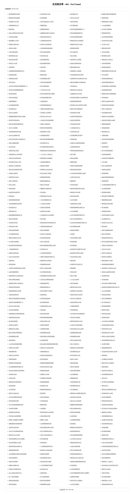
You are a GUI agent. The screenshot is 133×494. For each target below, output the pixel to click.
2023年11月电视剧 (13, 127)
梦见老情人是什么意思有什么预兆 (78, 105)
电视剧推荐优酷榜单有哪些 (47, 363)
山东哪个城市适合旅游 (107, 419)
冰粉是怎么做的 (13, 48)
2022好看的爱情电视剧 (107, 36)
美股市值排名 (105, 366)
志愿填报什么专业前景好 (76, 291)
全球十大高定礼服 (44, 241)
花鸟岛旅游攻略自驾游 (45, 97)
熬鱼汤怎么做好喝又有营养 (108, 272)
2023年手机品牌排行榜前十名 (77, 215)
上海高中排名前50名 (75, 177)
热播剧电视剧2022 (44, 351)
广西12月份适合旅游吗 (107, 442)
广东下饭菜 (104, 162)
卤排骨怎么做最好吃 (107, 256)
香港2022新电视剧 (44, 230)
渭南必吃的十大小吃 (107, 480)
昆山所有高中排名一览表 (15, 162)
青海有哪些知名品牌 (45, 332)
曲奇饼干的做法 (105, 309)
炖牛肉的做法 (73, 245)
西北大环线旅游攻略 (45, 52)
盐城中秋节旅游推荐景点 (46, 355)
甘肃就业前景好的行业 (107, 484)
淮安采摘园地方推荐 (14, 336)
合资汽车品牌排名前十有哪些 (47, 93)
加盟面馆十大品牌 (44, 374)
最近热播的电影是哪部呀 (108, 264)
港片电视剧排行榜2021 (45, 457)
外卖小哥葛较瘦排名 (107, 298)
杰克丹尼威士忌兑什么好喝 (76, 328)
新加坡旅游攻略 (13, 74)
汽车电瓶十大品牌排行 (45, 112)
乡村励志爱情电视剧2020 (108, 82)
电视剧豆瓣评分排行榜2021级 (109, 71)
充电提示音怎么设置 (14, 150)
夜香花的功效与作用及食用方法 (48, 222)
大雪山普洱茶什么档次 (75, 256)
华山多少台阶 (12, 146)
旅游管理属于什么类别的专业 (16, 275)
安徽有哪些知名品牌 (45, 264)
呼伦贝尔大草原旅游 (75, 317)
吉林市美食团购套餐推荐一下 (77, 29)
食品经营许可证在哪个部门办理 (78, 249)
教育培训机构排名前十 (107, 401)
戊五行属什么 (12, 82)
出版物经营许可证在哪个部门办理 (78, 78)
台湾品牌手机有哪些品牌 (108, 158)
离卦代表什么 (105, 385)
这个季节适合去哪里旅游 (108, 382)
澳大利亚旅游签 (13, 93)
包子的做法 (43, 192)
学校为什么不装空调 (14, 355)
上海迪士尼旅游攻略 (75, 446)
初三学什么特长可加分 (14, 306)
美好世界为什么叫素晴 (75, 59)
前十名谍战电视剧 (44, 476)
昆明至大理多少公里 (45, 321)
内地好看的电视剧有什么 (76, 454)
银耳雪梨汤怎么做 (13, 55)
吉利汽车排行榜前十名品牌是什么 (17, 139)
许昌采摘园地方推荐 (107, 112)
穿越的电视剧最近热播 (75, 101)
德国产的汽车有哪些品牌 (76, 109)
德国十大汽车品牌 (44, 184)
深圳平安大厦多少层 (107, 253)
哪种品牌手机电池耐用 (14, 17)
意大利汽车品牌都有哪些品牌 (16, 90)
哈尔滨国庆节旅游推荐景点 (15, 245)
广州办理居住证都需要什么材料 (78, 173)
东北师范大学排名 (13, 222)
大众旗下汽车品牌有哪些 (76, 325)
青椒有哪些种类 (13, 351)
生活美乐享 (62, 489)
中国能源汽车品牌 (106, 211)
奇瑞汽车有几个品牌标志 (76, 480)
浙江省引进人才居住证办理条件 (109, 408)
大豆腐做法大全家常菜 (107, 359)
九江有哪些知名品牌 (14, 234)
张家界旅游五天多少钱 (45, 196)
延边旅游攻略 (12, 385)
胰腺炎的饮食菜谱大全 (45, 389)
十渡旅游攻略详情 (74, 306)
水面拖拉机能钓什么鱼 (45, 306)
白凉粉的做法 (73, 416)
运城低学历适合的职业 (14, 317)
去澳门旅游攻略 (74, 283)
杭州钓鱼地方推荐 (106, 313)
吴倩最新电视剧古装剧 (75, 332)
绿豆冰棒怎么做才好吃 (75, 397)
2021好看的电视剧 (106, 188)
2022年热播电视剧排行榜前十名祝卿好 (79, 473)
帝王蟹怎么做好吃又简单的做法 (16, 370)
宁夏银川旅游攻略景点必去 (47, 109)
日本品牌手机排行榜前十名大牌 (109, 351)
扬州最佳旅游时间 (106, 67)
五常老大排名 (12, 378)
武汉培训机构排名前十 (107, 423)
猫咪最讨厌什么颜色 (14, 328)
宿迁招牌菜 (11, 67)
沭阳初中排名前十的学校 (76, 294)
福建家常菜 (73, 181)
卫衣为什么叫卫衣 (106, 249)
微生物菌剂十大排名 (14, 40)
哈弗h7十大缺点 (74, 359)
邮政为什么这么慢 (106, 469)
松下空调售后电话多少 (45, 272)
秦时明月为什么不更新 (14, 435)
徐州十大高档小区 (74, 344)
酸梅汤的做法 (43, 404)
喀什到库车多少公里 (75, 355)
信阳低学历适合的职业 (14, 287)
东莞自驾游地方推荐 (45, 416)
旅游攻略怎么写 (74, 14)
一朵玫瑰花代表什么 (75, 127)
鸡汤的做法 (73, 423)
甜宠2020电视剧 (74, 158)
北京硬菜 (72, 234)
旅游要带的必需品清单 (14, 412)
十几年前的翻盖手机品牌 (46, 465)
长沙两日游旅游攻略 (45, 298)
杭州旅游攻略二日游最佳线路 (109, 86)
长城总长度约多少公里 (75, 302)
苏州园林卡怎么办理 (14, 21)
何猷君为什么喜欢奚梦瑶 (108, 116)
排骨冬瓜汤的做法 (44, 397)
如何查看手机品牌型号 (14, 192)
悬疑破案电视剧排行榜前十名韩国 (17, 116)
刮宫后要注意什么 (44, 143)
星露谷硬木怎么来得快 (45, 260)
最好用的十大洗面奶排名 (15, 165)
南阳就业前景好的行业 (45, 36)
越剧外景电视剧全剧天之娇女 (77, 188)
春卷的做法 (43, 71)
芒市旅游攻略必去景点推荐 (76, 74)
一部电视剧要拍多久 (14, 249)
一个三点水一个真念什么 (46, 154)
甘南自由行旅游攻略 (45, 207)
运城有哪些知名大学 (14, 25)
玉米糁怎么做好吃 (13, 173)
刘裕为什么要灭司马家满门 (108, 336)
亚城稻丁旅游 (105, 435)
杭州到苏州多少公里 (107, 328)
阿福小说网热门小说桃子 (46, 291)
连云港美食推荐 (44, 340)
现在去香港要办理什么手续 (47, 427)
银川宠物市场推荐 (106, 431)
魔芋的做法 (104, 226)
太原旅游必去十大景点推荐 (15, 154)
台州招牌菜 (43, 408)
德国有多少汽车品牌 (75, 192)
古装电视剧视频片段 (45, 162)
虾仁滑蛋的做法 (74, 25)
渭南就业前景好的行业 (107, 237)
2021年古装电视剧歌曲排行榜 (16, 404)
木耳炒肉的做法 (44, 401)
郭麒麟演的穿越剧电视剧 (76, 404)
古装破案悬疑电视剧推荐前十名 (16, 71)
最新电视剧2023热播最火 (46, 158)
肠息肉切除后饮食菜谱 (75, 169)
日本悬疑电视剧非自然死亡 (15, 203)
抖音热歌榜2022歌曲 (75, 112)
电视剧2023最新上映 (14, 465)
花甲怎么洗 (104, 378)
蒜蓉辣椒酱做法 (13, 101)
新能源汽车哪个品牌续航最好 (109, 93)
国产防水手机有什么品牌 (46, 366)
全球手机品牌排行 (13, 457)
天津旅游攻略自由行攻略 (15, 131)
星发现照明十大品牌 (45, 131)
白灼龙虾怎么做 (13, 374)
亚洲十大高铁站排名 (107, 109)
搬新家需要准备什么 (45, 287)
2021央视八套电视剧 (14, 241)
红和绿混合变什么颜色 (45, 461)
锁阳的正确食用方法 (45, 181)
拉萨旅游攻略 (105, 173)
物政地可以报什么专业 (75, 287)
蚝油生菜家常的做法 (45, 63)
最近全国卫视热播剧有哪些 (47, 139)
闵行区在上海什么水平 (45, 116)
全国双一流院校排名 (45, 124)
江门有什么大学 (105, 44)
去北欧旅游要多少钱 (75, 382)
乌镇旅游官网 (105, 181)
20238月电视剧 (73, 200)
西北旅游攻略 (73, 241)
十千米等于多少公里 (45, 90)
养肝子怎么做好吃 (13, 112)
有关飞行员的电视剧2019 (76, 218)
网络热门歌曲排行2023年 (15, 237)
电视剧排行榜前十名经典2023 (16, 283)
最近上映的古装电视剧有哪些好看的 (49, 344)
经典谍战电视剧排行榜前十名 (77, 207)
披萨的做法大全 (105, 131)
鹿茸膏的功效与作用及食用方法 (48, 150)
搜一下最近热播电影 (14, 476)
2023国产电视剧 (105, 344)
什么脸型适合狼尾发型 (45, 253)
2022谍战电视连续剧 (14, 105)
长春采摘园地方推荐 (45, 78)
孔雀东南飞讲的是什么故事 (108, 120)
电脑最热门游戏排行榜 (45, 188)
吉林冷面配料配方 (106, 457)
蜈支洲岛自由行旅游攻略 (108, 105)
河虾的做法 (43, 309)
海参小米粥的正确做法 (14, 279)
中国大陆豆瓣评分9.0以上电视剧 (17, 438)
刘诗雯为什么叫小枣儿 (107, 222)
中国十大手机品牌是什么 (46, 435)
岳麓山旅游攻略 (74, 363)
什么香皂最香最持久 (75, 469)
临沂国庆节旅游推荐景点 (76, 116)
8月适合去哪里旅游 (106, 397)
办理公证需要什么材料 (75, 237)
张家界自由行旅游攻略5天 (15, 382)
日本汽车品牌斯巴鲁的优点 (15, 397)
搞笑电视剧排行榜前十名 (108, 438)
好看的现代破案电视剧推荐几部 (78, 461)
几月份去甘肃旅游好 (14, 309)
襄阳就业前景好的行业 (75, 442)
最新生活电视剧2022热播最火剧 (78, 82)
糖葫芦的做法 (43, 74)
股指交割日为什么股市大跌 (76, 457)
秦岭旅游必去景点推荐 (107, 203)
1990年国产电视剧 (13, 408)
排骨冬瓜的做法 (13, 484)
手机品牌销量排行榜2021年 (108, 340)
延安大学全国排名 (106, 234)
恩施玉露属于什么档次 (107, 260)
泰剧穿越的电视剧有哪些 (46, 317)
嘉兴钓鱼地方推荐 (74, 196)
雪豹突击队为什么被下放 (76, 90)
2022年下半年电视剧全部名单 (16, 431)
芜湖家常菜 (104, 143)
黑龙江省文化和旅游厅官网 (15, 169)
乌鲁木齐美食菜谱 (74, 366)
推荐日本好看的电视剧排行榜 (16, 124)
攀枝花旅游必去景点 (75, 67)
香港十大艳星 (73, 275)
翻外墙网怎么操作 (106, 55)
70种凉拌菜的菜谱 (106, 63)
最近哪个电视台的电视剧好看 (109, 14)
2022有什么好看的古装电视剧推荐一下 (18, 86)
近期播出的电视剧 (74, 476)
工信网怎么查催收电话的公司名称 (17, 268)
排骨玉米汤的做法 (13, 97)
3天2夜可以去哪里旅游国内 (47, 279)
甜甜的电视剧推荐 (106, 124)
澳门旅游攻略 (105, 207)
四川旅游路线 (43, 17)
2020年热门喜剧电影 (107, 29)
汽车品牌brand (73, 86)
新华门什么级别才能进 (45, 268)
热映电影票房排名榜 (14, 450)
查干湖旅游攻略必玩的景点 (47, 146)
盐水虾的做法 (73, 465)
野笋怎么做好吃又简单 (75, 340)
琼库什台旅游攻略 (13, 218)
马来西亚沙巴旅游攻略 (107, 404)
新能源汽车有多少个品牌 (76, 44)
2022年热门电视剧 (74, 484)
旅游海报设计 (43, 294)
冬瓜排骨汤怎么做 (74, 131)
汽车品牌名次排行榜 (75, 124)
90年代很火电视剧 (13, 36)
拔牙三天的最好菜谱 (107, 165)
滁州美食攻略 (12, 264)
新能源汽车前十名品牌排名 (76, 40)
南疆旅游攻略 (73, 162)
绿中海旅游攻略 (44, 438)
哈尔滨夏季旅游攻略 (75, 226)
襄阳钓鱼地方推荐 (106, 48)
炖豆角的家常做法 (44, 59)
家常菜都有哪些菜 (106, 306)
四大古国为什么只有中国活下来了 (110, 465)
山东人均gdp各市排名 (14, 256)
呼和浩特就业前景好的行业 (76, 150)
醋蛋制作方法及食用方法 (76, 427)
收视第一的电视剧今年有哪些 (16, 419)
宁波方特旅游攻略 (13, 52)
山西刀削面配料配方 (14, 272)
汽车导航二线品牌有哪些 (15, 416)
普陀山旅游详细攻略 (14, 230)
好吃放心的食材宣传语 (75, 63)
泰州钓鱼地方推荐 (44, 313)
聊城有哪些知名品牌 (107, 200)
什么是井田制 (12, 389)
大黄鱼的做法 (73, 139)
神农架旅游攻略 (105, 127)
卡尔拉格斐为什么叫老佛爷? (47, 215)
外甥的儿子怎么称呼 (14, 347)
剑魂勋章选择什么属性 (75, 203)
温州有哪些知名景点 (75, 385)
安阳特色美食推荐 (44, 325)
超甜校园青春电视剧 (45, 177)
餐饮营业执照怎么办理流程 (47, 412)
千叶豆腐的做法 (74, 389)
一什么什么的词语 (74, 279)
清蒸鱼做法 (11, 260)
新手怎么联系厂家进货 (45, 173)
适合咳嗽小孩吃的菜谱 (45, 378)
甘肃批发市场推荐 (106, 169)
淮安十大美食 (12, 184)
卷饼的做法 (104, 355)
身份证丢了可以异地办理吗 (47, 347)
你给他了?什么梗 (13, 63)
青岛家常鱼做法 (105, 317)
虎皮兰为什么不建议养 (75, 401)
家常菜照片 (43, 393)
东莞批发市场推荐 (106, 294)
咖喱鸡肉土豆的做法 (107, 412)
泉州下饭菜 (43, 218)
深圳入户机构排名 (13, 181)
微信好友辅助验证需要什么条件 (48, 245)
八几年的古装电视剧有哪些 (15, 344)
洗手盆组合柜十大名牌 (107, 393)
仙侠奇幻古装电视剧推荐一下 (16, 302)
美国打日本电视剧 (13, 461)
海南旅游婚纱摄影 (44, 382)
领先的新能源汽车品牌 (14, 14)
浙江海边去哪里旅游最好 (76, 36)
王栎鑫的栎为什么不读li (76, 93)
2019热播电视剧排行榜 (45, 423)
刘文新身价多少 (13, 109)
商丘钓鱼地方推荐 (13, 59)
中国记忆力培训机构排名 (15, 158)
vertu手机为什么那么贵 (75, 438)
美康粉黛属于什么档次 (107, 21)
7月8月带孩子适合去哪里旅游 (77, 313)
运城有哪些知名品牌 (75, 336)
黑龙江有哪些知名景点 (75, 408)
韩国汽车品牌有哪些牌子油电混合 (17, 298)
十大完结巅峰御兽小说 (45, 200)
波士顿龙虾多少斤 (106, 218)
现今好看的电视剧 (106, 476)
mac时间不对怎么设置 (107, 40)
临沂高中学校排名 (106, 450)
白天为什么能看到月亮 (14, 135)
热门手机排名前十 (106, 302)
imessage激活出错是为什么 (15, 473)
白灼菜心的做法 (74, 184)
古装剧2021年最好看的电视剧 (77, 143)
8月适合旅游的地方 (106, 154)
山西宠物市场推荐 (44, 328)
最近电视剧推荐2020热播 (15, 291)
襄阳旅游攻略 (105, 17)
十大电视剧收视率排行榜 (46, 446)
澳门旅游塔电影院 (13, 321)
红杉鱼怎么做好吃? (13, 325)
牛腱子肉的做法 (74, 21)
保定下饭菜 (73, 154)
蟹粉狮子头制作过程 (14, 44)
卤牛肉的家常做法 (44, 302)
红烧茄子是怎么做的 (45, 211)
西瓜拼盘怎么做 (44, 385)
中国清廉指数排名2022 (107, 416)
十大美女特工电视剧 (45, 203)
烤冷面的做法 (12, 340)
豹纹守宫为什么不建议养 (108, 363)
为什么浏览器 (105, 74)
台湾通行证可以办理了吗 (76, 264)
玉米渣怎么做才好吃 (14, 427)
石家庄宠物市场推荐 (75, 370)
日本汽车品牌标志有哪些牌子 (109, 454)
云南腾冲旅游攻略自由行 (46, 226)
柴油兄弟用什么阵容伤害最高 (47, 336)
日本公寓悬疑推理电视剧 (76, 435)
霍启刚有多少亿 (13, 211)
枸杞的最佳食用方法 (75, 431)
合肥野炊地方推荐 (13, 78)
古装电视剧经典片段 (107, 90)
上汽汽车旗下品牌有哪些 (108, 321)
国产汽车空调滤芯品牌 (75, 450)
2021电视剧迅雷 (74, 374)
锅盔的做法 (73, 260)
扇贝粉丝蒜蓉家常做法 (107, 78)
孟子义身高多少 (74, 52)
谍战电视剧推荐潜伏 (107, 347)
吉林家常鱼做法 (13, 359)
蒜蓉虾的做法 (43, 473)
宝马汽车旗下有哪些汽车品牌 (109, 283)
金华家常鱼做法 (105, 275)
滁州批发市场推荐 (74, 230)
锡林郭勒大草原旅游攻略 (15, 363)
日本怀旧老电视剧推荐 (45, 82)
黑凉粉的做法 (12, 188)
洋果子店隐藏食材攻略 (107, 230)
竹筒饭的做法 (105, 97)
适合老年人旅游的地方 (45, 234)
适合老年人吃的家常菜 (45, 44)
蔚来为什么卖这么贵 (14, 393)
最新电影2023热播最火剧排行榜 (78, 393)
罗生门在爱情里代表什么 (46, 431)
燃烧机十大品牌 (44, 419)
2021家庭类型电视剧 (75, 419)
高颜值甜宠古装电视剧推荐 (15, 423)
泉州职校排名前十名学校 (108, 332)
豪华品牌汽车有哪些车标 (108, 196)
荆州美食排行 (43, 442)
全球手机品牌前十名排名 (108, 215)
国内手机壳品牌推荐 (45, 480)
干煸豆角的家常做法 (14, 294)
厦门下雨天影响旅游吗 (107, 150)
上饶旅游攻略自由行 (75, 146)
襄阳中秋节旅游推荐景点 (46, 127)
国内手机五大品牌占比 (107, 370)
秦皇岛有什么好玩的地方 (46, 450)
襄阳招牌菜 (73, 268)
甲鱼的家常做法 (74, 309)
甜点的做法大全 (13, 207)
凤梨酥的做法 (43, 25)
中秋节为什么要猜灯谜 (75, 298)
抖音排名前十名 (44, 249)
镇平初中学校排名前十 (14, 120)
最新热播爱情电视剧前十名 (15, 215)
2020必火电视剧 (105, 52)
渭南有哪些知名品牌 (45, 484)
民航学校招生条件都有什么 (15, 446)
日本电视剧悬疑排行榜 (107, 374)
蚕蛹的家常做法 (74, 378)
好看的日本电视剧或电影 (76, 165)
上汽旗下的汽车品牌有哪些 (47, 120)
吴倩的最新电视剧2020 (45, 105)
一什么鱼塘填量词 (106, 25)
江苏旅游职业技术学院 (45, 40)
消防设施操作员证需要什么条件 (48, 275)
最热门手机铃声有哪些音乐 (15, 332)
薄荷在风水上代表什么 (107, 59)
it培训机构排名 (44, 101)
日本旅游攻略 (105, 279)
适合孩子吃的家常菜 (75, 120)
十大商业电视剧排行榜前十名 (109, 184)
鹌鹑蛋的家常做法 (106, 33)
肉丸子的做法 (73, 55)
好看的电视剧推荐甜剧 (14, 200)
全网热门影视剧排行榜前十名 (47, 256)
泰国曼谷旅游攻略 (44, 370)
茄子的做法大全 (44, 469)
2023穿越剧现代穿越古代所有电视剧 (18, 454)
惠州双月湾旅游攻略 (75, 412)
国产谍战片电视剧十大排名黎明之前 (79, 97)
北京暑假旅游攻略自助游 (46, 48)
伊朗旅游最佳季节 (44, 283)
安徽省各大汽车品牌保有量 (76, 347)
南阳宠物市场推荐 (74, 48)
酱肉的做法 (11, 29)
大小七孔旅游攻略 (106, 291)
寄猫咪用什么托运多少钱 (46, 169)
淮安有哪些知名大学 (75, 351)
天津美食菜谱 (105, 146)
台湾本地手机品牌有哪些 (108, 139)
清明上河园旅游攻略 (14, 143)
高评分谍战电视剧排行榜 (76, 33)
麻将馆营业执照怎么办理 (76, 321)
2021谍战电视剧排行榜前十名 (16, 366)
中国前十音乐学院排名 (107, 245)
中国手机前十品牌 (13, 226)
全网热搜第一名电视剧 (75, 71)
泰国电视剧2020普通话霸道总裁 (16, 313)
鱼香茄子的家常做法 (14, 253)
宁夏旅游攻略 (105, 135)
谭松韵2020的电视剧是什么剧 (109, 389)
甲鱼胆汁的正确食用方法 (15, 469)
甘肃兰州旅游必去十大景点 (47, 21)
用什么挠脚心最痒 (44, 86)
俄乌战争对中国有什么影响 (76, 253)
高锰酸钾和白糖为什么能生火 (47, 33)
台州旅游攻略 (105, 427)
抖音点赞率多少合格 (45, 14)
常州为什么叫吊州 (74, 17)
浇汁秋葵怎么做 (44, 55)
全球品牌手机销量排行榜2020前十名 (110, 287)
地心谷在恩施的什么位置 (15, 442)
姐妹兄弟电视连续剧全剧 (108, 177)
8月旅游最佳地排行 (45, 135)
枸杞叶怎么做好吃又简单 (108, 101)
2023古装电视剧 (74, 211)
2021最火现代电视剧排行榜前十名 (78, 222)
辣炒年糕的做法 (44, 359)
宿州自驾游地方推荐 (14, 401)
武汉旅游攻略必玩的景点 (108, 325)
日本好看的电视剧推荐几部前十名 (110, 446)
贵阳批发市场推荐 (44, 454)
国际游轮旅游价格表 (14, 480)
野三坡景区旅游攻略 (45, 237)
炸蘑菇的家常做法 (44, 29)
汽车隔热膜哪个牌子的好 (76, 135)
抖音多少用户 (73, 272)
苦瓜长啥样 (43, 67)
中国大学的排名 (105, 473)
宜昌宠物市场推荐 (106, 192)
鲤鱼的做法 (11, 196)
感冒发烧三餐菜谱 (44, 165)
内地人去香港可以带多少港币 (16, 33)
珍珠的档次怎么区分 (14, 177)
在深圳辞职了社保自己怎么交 (109, 268)
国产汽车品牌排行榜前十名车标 (109, 241)
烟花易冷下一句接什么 (107, 461)
